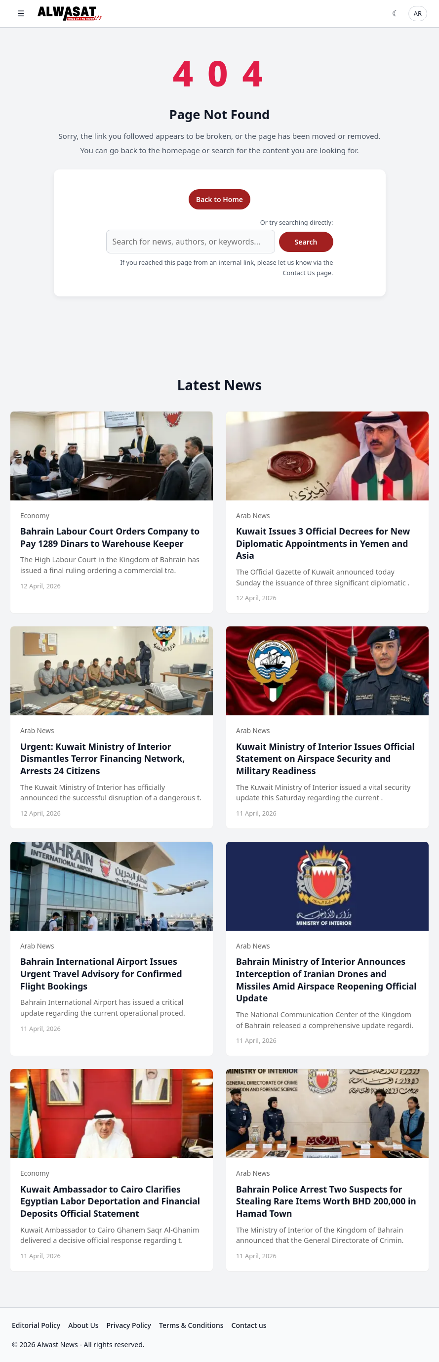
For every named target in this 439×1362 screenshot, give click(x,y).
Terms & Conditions (191, 1325)
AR (418, 13)
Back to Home (219, 199)
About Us (83, 1325)
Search (306, 242)
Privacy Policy (129, 1325)
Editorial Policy (36, 1325)
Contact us (249, 1325)
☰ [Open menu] (20, 13)
